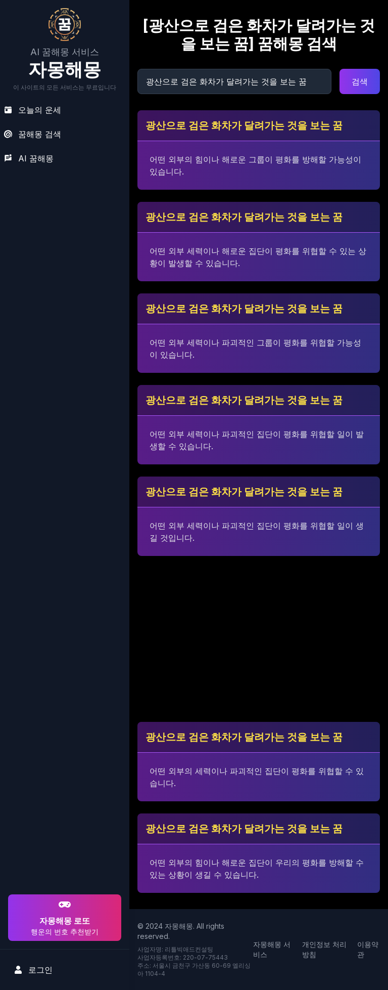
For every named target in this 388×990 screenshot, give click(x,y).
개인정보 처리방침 (324, 949)
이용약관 (367, 949)
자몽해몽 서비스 (271, 949)
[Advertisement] (63, 827)
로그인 (33, 970)
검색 (360, 81)
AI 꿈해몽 (29, 158)
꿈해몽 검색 (32, 134)
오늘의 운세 (32, 110)
